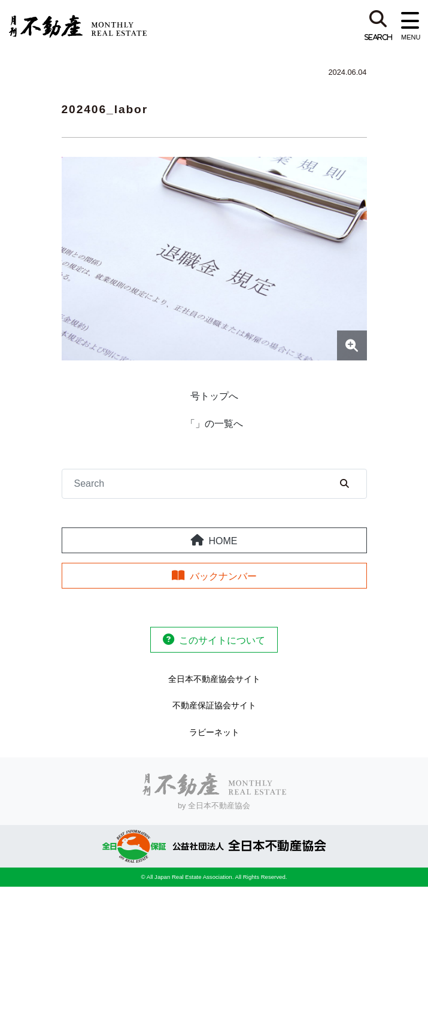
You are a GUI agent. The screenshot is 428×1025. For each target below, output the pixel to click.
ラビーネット (214, 732)
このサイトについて (222, 640)
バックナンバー (223, 576)
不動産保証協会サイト (214, 705)
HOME (223, 541)
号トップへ (214, 396)
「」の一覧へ (214, 424)
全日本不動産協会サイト (214, 679)
